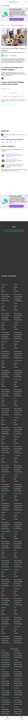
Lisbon (16, 474)
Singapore (17, 341)
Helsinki (16, 531)
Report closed (17, 96)
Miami (3, 707)
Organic (7, 55)
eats (8, 25)
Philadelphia (17, 678)
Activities (3, 291)
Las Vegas (4, 493)
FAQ (4, 229)
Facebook (23, 229)
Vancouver (4, 284)
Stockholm (4, 341)
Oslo (2, 417)
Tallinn (16, 303)
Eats (3, 55)
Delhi (15, 550)
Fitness (3, 287)
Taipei (3, 322)
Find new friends (5, 294)
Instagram (6, 231)
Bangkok (3, 607)
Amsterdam (17, 626)
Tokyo (3, 303)
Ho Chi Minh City (6, 531)
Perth (2, 398)
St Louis (16, 669)
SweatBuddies (7, 718)
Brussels (16, 569)
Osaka (3, 688)
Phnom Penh (17, 379)
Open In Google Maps (8, 105)
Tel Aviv (3, 669)
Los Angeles (17, 455)
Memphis (16, 707)
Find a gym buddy (5, 296)
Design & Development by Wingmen (16, 231)
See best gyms (4, 298)
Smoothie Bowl (13, 55)
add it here (16, 170)
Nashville (16, 688)
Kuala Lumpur (18, 493)
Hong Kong (17, 512)
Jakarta (3, 512)
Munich (3, 697)
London (3, 474)
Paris (15, 398)
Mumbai (3, 436)
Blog (11, 229)
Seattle (3, 678)
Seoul (3, 360)
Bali (15, 607)
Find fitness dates (5, 300)
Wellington (17, 650)
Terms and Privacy (16, 229)
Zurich (3, 650)
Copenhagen (4, 569)
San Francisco (18, 360)
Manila (3, 455)
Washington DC (5, 659)
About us (7, 229)
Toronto (16, 284)
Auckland (4, 626)
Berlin (3, 588)
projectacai (14, 93)
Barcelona (17, 588)
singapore (3, 25)
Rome (3, 379)
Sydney (16, 322)
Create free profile (16, 19)
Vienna (16, 659)
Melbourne (17, 436)
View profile (12, 134)
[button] (14, 37)
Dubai (3, 550)
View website (5, 88)
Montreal (16, 697)
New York (16, 417)
